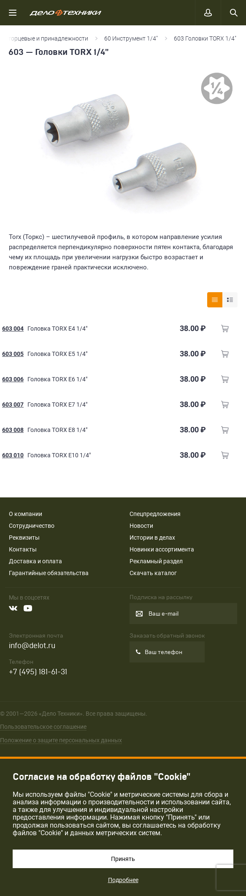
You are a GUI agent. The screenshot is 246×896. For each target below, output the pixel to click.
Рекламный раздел (156, 561)
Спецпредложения (155, 513)
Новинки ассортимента (162, 549)
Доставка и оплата (35, 561)
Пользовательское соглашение (43, 726)
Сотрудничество (31, 525)
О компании (25, 513)
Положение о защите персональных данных (61, 740)
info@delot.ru (32, 645)
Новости (141, 525)
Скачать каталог (153, 573)
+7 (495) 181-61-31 (38, 672)
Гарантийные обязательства (49, 573)
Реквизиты (24, 537)
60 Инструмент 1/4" (131, 38)
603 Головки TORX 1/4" (206, 38)
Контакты (23, 549)
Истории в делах (152, 537)
